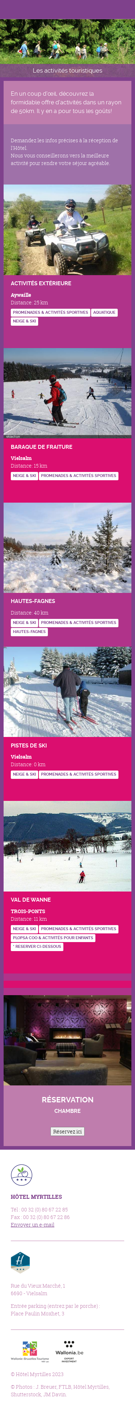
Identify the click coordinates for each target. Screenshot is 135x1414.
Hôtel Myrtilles (23, 10)
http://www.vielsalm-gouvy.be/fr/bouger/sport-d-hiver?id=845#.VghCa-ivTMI (16, 490)
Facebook (91, 9)
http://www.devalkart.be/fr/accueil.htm (16, 961)
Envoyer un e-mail (32, 1224)
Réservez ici (67, 1131)
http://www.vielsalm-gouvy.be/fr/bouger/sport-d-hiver (16, 788)
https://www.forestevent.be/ (16, 335)
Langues (108, 9)
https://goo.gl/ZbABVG (28, 961)
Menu (125, 9)
